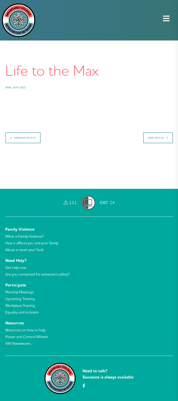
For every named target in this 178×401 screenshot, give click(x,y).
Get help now (15, 267)
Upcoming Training (20, 298)
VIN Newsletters (18, 343)
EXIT (107, 202)
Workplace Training (20, 305)
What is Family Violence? (24, 236)
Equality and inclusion (22, 312)
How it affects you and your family (31, 243)
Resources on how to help (25, 330)
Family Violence (19, 229)
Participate (15, 285)
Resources (14, 323)
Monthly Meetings (19, 292)
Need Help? (16, 260)
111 (70, 202)
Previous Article (23, 137)
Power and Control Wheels (26, 336)
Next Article (158, 137)
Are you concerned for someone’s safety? (37, 274)
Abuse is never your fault (24, 249)
